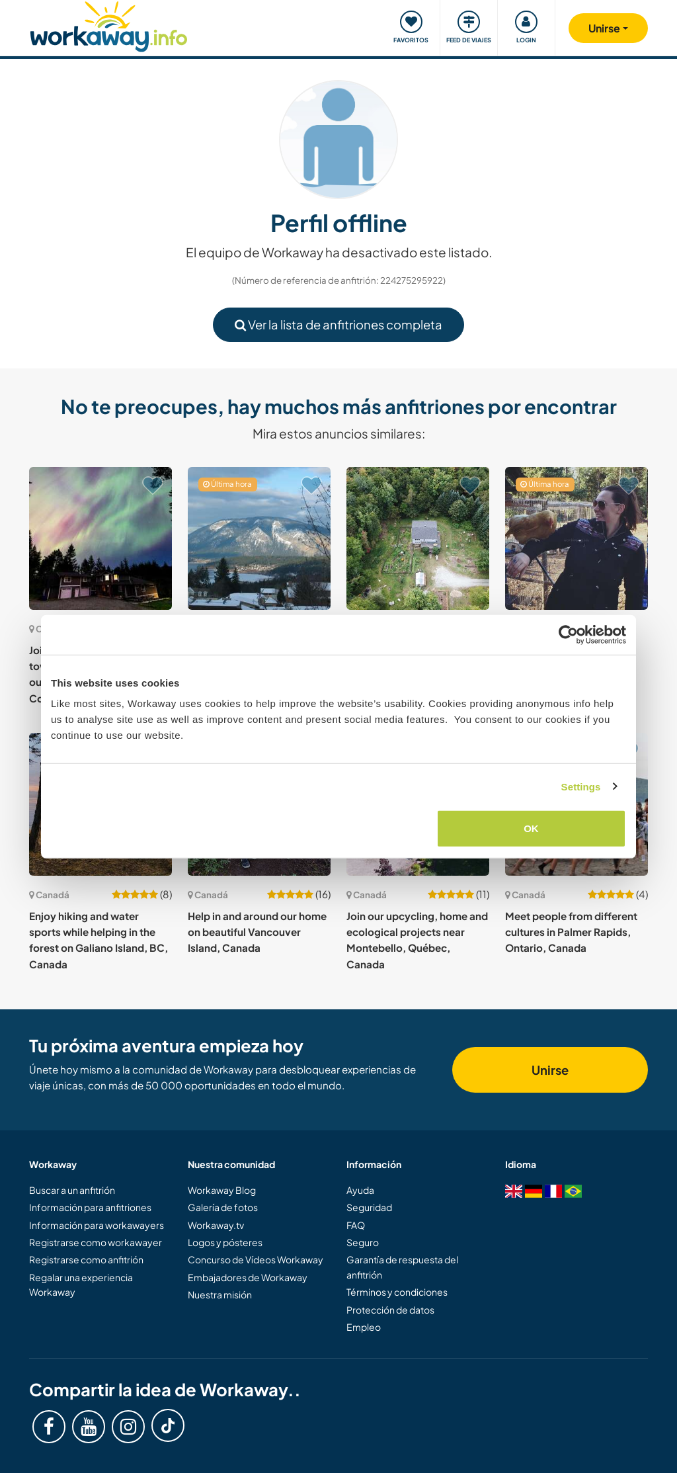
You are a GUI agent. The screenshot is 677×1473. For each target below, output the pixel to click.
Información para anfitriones (90, 1207)
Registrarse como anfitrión (86, 1259)
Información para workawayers (96, 1225)
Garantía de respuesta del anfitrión (402, 1266)
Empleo (363, 1327)
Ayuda (360, 1190)
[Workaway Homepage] (108, 25)
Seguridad (369, 1207)
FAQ (355, 1225)
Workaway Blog (222, 1190)
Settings (581, 786)
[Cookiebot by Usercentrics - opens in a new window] (568, 634)
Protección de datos (390, 1310)
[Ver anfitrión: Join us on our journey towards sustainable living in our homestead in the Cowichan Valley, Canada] (100, 538)
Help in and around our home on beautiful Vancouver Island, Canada (257, 931)
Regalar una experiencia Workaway (81, 1284)
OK (531, 828)
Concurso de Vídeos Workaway (255, 1259)
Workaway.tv (216, 1225)
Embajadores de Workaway (247, 1277)
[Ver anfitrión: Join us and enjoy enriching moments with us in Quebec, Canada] (417, 538)
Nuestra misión (220, 1294)
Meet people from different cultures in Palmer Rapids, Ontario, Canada (571, 931)
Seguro (362, 1242)
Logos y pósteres (225, 1242)
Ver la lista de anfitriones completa (338, 324)
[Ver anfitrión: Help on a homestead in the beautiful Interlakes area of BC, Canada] (576, 538)
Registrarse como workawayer (95, 1242)
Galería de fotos (223, 1207)
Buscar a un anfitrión (72, 1190)
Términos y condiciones (397, 1292)
